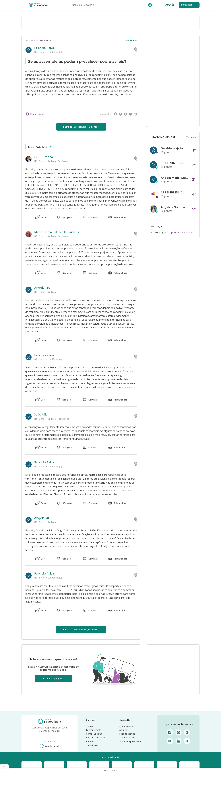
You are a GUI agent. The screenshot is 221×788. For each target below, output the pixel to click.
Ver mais (191, 137)
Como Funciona (94, 733)
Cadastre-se (92, 745)
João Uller (41, 414)
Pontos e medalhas (95, 737)
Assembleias (45, 40)
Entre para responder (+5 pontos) (81, 126)
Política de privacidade (130, 741)
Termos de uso (127, 737)
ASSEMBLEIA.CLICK (174, 192)
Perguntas (30, 40)
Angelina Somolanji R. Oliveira (174, 207)
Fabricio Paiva (44, 48)
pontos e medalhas (182, 232)
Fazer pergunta (93, 729)
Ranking (90, 741)
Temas (89, 726)
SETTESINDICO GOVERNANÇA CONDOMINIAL (174, 163)
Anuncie (123, 729)
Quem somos (126, 726)
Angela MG (42, 287)
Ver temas (131, 40)
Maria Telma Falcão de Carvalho (57, 232)
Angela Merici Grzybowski (174, 178)
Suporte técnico (127, 733)
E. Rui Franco (43, 157)
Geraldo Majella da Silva (174, 148)
